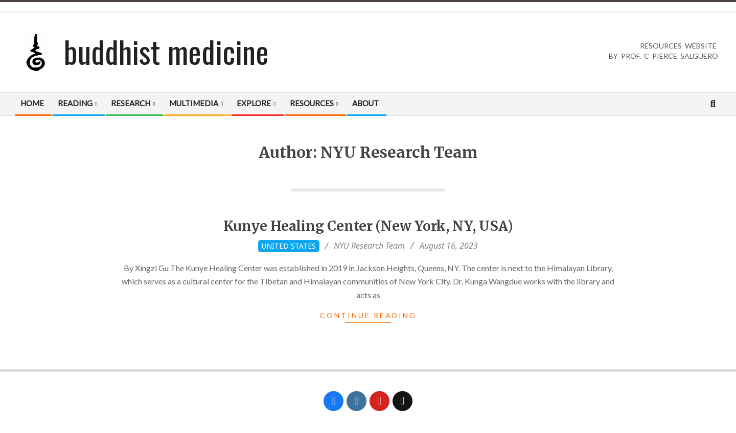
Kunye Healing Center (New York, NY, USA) (368, 226)
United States (289, 246)
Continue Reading (368, 315)
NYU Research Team (369, 245)
